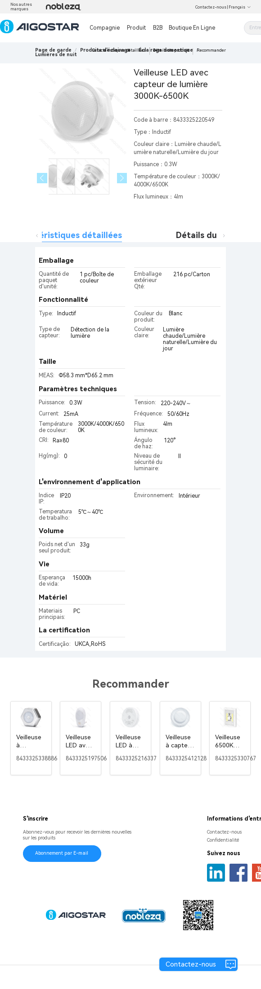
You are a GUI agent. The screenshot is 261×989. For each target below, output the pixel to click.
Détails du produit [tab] (212, 235)
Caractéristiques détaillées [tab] (67, 235)
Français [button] (240, 7)
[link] (56, 54)
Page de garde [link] (53, 50)
